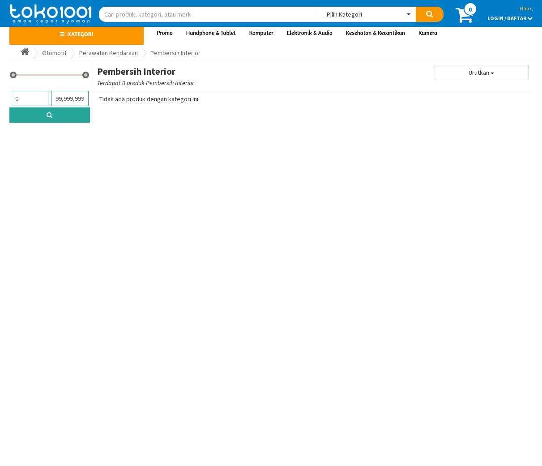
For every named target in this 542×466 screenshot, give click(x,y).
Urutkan (481, 72)
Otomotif (54, 53)
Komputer (261, 32)
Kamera (427, 32)
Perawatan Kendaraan (108, 53)
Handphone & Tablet (211, 32)
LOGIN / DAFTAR (510, 18)
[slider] (13, 75)
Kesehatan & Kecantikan (375, 32)
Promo (165, 32)
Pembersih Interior (175, 53)
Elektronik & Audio (310, 32)
